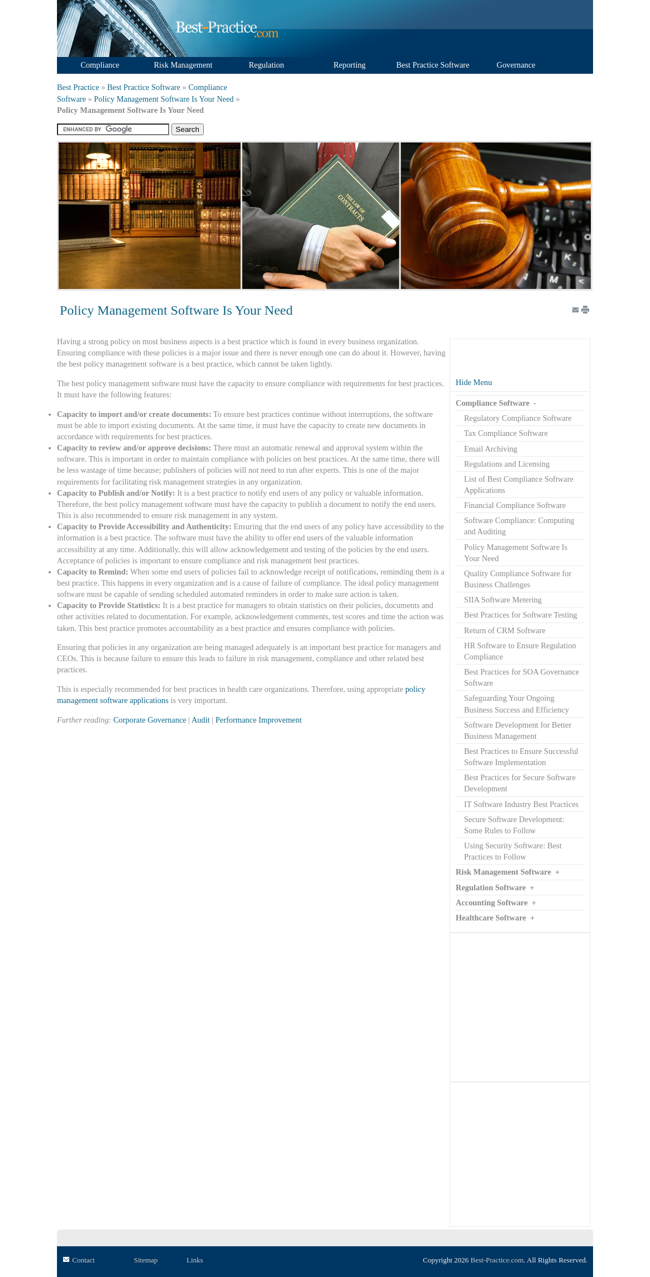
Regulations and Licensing (506, 463)
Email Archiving (491, 448)
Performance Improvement (259, 719)
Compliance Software (492, 402)
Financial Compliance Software (515, 505)
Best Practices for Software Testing (520, 614)
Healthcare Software (491, 917)
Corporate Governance (150, 719)
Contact (83, 1260)
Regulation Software (491, 887)
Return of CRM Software (505, 630)
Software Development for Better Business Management (517, 730)
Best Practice (78, 87)
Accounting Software (492, 902)
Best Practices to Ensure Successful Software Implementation (521, 757)
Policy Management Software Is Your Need (163, 98)
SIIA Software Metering (503, 599)
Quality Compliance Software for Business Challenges (517, 579)
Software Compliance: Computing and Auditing (519, 526)
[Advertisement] (520, 1007)
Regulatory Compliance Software (518, 418)
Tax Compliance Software (506, 433)
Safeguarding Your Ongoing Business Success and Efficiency (516, 704)
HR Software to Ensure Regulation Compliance (520, 651)
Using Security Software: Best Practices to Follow (513, 851)
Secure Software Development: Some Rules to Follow (514, 825)
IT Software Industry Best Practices (521, 804)
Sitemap (146, 1260)
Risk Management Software (503, 871)
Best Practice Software (143, 87)
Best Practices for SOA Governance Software (521, 677)
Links (195, 1260)
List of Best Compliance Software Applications (518, 484)
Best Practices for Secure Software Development (520, 783)
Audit (201, 719)
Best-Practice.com (497, 1260)
